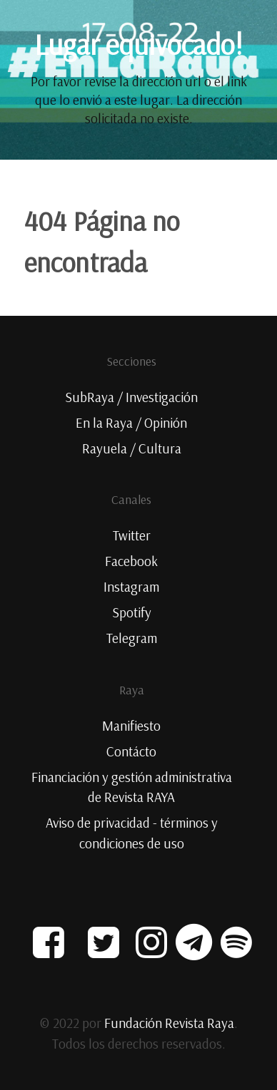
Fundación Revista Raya (169, 1023)
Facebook (131, 561)
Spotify (131, 612)
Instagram (131, 586)
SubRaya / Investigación (131, 397)
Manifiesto (131, 725)
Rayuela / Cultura (131, 448)
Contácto (131, 751)
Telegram (131, 638)
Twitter (132, 535)
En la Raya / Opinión (131, 422)
